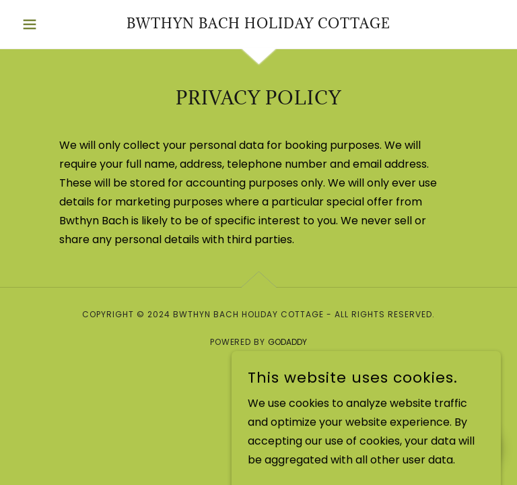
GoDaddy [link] (287, 342)
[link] (258, 24)
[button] (52, 24)
